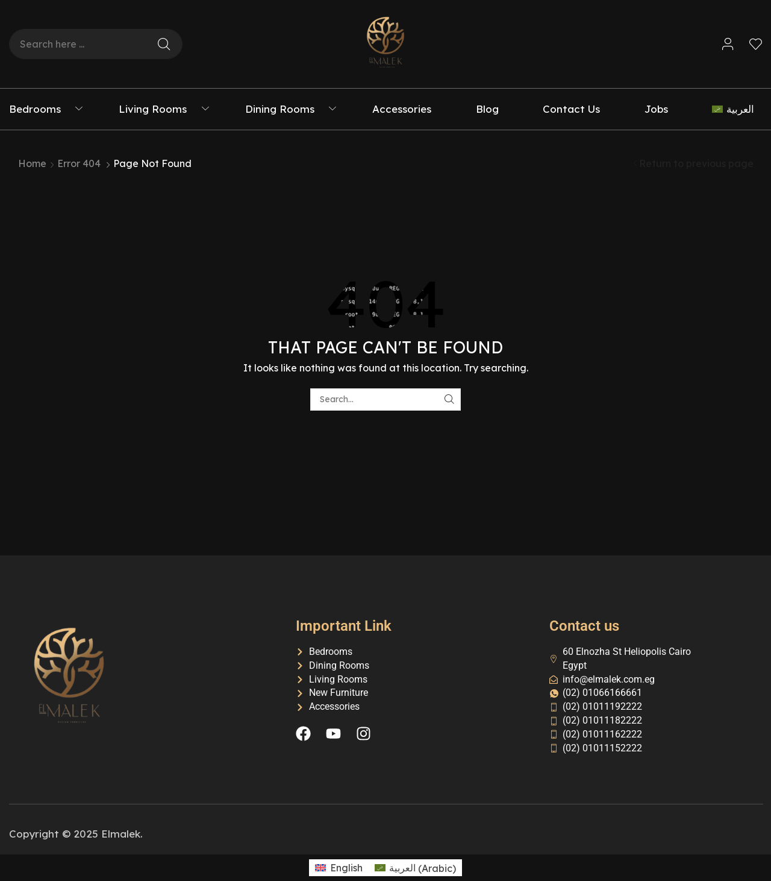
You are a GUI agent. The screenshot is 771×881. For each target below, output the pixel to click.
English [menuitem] (346, 868)
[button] (728, 44)
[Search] (164, 44)
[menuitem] (737, 109)
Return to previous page (696, 163)
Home (32, 163)
